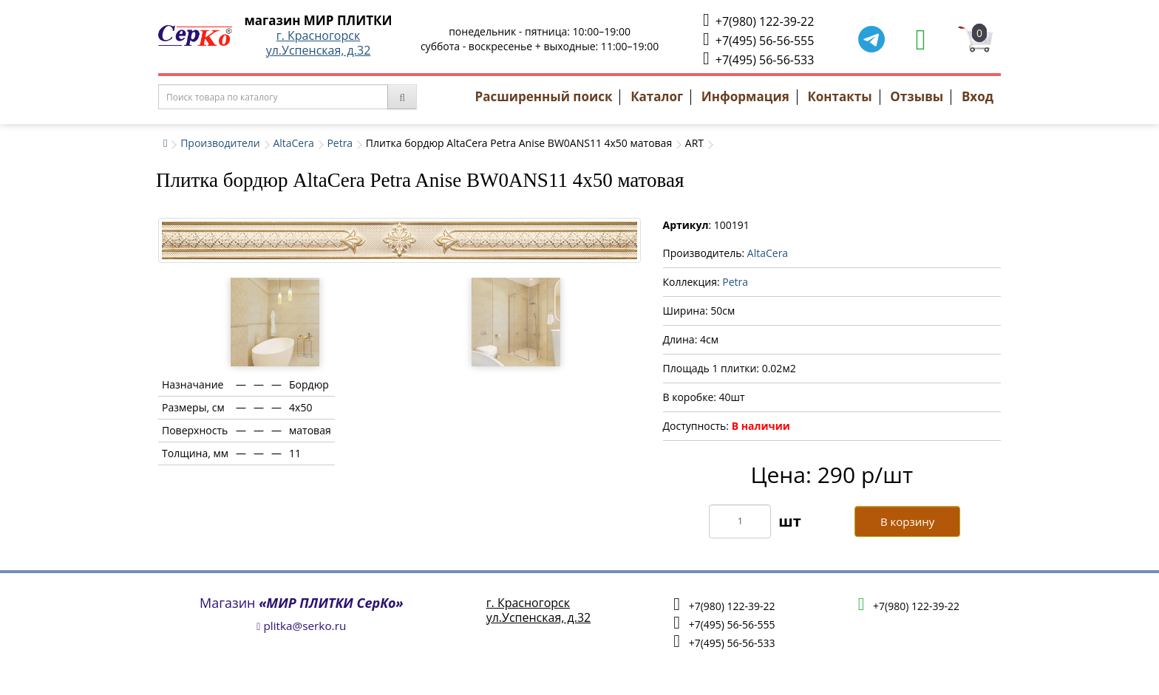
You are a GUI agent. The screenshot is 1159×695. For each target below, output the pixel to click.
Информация (745, 96)
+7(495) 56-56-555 (758, 39)
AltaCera (293, 143)
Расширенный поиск (544, 96)
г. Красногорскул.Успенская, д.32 (318, 42)
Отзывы (916, 96)
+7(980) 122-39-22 (758, 20)
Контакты (839, 96)
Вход (977, 96)
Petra (340, 143)
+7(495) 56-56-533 (758, 58)
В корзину (907, 521)
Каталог (657, 96)
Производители (220, 143)
